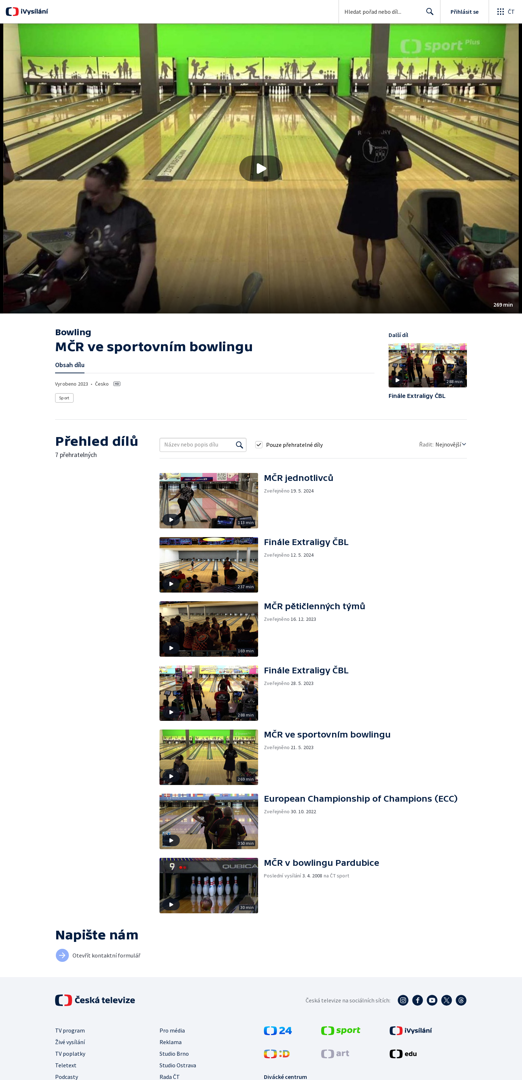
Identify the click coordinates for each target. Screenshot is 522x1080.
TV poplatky (70, 1053)
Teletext (65, 1065)
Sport (64, 397)
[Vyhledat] (239, 444)
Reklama (171, 1042)
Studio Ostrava (178, 1065)
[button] (261, 168)
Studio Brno (174, 1053)
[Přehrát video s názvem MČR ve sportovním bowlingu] (261, 168)
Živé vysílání (70, 1042)
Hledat (428, 14)
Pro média (172, 1030)
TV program (70, 1030)
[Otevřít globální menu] (505, 11)
